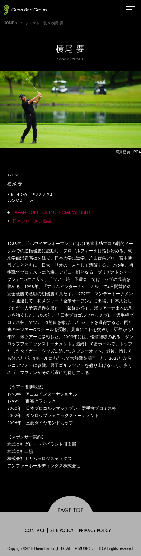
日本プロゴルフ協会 (32, 221)
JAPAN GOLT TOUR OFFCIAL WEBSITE (52, 212)
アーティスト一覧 (32, 23)
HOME (9, 23)
